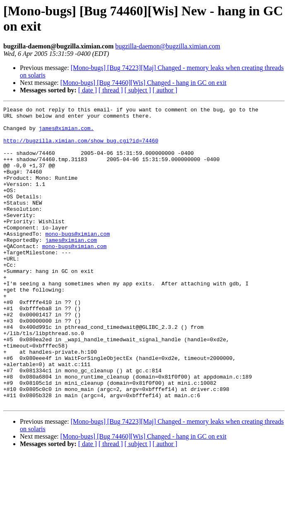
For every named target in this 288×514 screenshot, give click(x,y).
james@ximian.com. (66, 133)
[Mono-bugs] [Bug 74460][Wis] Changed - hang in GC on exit (143, 82)
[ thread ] (110, 90)
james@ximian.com (71, 267)
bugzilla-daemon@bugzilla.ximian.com (167, 46)
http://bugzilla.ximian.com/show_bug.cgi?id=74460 (80, 148)
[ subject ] (138, 90)
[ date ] (87, 90)
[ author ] (165, 90)
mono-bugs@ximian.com (77, 259)
